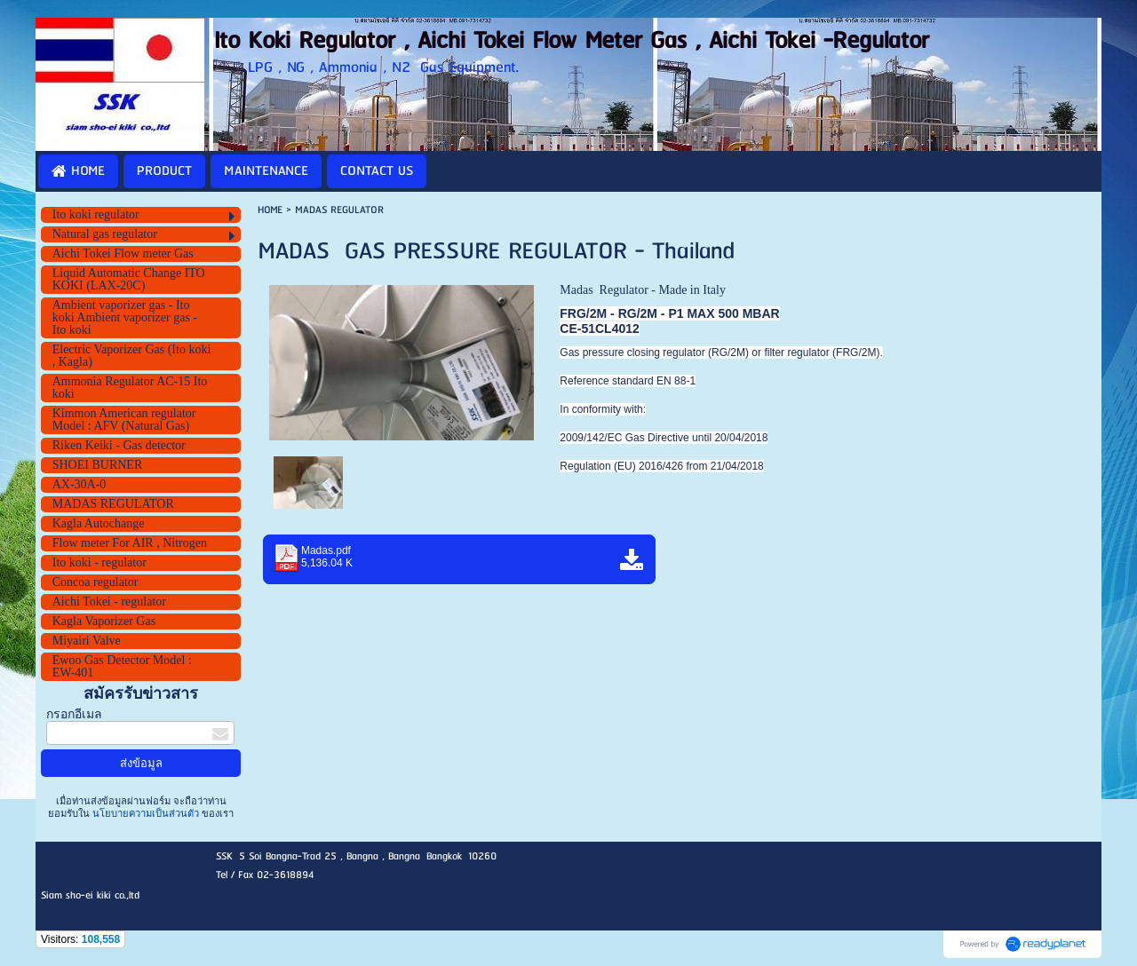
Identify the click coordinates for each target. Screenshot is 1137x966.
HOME (270, 210)
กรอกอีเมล (74, 714)
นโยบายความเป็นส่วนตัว (146, 813)
